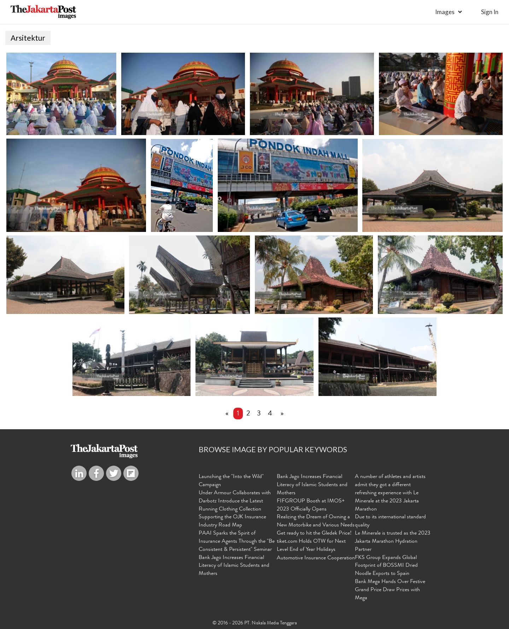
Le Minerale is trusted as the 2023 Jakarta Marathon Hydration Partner (393, 542)
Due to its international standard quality (390, 521)
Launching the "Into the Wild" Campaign (231, 481)
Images (445, 12)
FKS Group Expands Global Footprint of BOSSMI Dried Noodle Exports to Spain (386, 566)
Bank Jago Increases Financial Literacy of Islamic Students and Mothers (234, 566)
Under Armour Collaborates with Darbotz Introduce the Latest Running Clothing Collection (235, 501)
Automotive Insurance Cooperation (316, 558)
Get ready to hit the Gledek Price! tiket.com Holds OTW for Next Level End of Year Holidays (314, 542)
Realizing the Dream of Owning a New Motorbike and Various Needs (316, 521)
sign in (489, 12)
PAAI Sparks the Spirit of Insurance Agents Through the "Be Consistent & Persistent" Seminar (237, 542)
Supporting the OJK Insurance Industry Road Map (232, 521)
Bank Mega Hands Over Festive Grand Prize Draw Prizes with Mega (390, 590)
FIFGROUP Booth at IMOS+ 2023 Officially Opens (311, 505)
